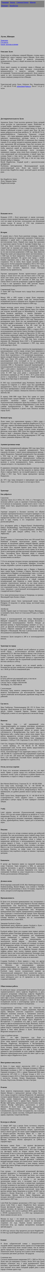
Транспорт (4, 40)
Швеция (33, 2)
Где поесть (4, 42)
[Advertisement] (22, 22)
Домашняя (5, 2)
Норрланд (4, 6)
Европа (12, 2)
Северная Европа (22, 2)
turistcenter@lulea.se (24, 86)
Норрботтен (14, 6)
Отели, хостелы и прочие (9, 44)
